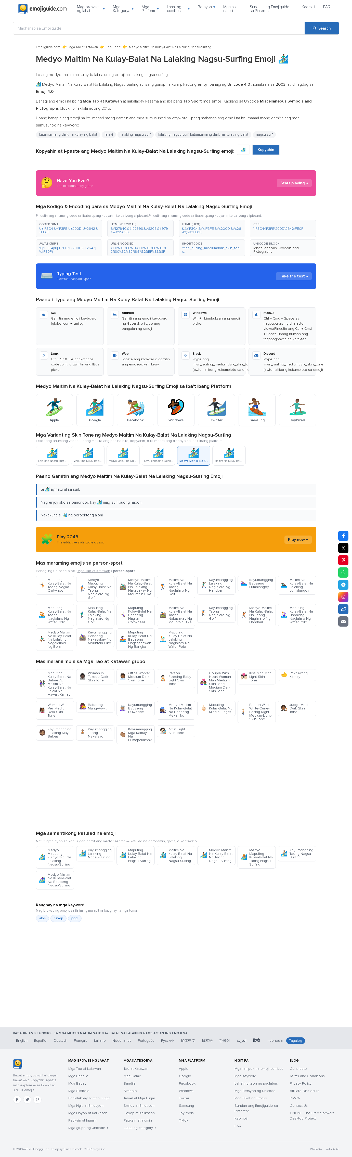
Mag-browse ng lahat (91, 9)
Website (316, 1149)
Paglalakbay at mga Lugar (89, 1098)
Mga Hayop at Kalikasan (87, 1113)
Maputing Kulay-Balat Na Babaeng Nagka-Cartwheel (135, 615)
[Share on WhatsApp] (343, 572)
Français (80, 1040)
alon (42, 918)
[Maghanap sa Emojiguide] (159, 28)
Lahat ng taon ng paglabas (256, 1083)
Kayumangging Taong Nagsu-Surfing (297, 853)
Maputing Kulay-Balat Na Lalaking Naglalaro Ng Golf (95, 615)
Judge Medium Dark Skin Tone (297, 708)
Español (40, 1040)
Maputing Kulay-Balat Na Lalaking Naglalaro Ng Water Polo (176, 639)
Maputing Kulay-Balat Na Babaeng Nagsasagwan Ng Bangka (135, 639)
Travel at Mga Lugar (139, 1098)
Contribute (298, 1068)
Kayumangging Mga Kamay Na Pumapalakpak (135, 734)
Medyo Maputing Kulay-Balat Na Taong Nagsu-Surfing (256, 857)
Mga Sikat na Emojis (250, 1098)
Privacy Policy (300, 1083)
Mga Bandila (78, 1076)
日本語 (207, 1040)
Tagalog (295, 1040)
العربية (241, 1040)
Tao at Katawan (136, 1068)
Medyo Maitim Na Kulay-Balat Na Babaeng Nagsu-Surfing (55, 879)
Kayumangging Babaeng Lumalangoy (256, 583)
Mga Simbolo (78, 1091)
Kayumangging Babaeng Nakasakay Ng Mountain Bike (95, 637)
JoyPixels (186, 1113)
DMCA (295, 1098)
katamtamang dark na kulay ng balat (68, 134)
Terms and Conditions (307, 1076)
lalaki (109, 134)
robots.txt (332, 1149)
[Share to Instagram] (343, 597)
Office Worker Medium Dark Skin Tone (134, 676)
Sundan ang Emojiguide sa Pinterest (269, 9)
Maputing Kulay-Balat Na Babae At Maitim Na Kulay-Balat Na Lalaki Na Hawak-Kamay (55, 684)
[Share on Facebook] (343, 536)
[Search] (322, 28)
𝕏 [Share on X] (343, 548)
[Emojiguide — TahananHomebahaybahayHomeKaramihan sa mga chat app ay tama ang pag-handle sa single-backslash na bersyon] (17, 1064)
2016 (105, 108)
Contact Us (299, 1105)
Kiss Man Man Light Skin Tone (255, 676)
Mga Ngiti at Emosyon (85, 1105)
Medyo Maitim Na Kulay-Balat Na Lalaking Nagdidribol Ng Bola (55, 639)
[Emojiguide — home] (43, 9)
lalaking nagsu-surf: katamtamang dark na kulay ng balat (203, 134)
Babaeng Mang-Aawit (93, 706)
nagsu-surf (264, 134)
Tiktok (183, 1120)
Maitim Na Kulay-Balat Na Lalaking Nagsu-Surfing (176, 855)
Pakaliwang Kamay (294, 675)
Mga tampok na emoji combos (258, 1068)
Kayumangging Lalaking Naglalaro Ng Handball (216, 585)
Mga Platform (150, 9)
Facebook (187, 1083)
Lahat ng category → (140, 1128)
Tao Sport (113, 47)
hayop (58, 918)
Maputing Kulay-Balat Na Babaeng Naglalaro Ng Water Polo (297, 615)
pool (74, 918)
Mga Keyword (245, 1076)
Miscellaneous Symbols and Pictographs (276, 250)
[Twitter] (27, 1100)
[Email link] (343, 621)
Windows (186, 1091)
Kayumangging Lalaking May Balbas (55, 733)
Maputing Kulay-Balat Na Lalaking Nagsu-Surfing (135, 855)
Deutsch (60, 1040)
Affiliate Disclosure (305, 1091)
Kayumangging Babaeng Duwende (135, 708)
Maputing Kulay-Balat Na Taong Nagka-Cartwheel (55, 585)
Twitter (184, 1098)
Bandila (130, 1083)
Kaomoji (308, 7)
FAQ (327, 7)
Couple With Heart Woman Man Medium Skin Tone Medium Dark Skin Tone (215, 682)
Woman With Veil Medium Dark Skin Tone (53, 710)
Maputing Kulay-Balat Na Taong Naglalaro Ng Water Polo (55, 615)
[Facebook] (17, 1100)
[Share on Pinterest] (343, 560)
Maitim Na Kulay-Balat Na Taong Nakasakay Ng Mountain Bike (176, 615)
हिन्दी (256, 1040)
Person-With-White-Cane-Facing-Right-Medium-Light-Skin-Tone (256, 712)
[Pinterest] (37, 1100)
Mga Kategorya (123, 9)
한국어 (224, 1040)
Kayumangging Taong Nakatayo (95, 733)
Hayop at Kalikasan (139, 1113)
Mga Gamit (132, 1076)
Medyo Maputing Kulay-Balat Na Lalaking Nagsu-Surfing (55, 857)
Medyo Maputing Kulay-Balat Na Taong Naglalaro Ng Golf (95, 589)
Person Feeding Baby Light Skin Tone (175, 678)
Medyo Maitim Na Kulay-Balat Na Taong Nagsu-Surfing (216, 855)
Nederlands (121, 1040)
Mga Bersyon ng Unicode (255, 1091)
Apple (183, 1068)
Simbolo (130, 1091)
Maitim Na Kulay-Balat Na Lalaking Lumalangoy (297, 585)
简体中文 (188, 1040)
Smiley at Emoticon (139, 1105)
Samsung (186, 1105)
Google (185, 1076)
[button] (69, 228)
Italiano (100, 1040)
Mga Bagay (77, 1083)
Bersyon (206, 7)
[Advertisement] (176, 787)
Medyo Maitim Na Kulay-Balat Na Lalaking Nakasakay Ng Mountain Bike (135, 587)
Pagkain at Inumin (82, 1120)
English (22, 1040)
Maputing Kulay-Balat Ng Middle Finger (216, 708)
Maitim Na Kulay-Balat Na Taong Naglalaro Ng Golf (176, 587)
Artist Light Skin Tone (172, 731)
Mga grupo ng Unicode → (88, 1128)
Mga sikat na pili (231, 9)
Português (146, 1040)
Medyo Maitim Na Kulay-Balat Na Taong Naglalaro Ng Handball (256, 615)
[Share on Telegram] (343, 585)
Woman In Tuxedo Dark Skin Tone (93, 676)
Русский (167, 1040)
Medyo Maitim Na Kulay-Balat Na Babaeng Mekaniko (176, 710)
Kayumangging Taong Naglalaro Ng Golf (216, 613)
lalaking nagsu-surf (136, 134)
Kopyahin (266, 149)
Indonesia (275, 1040)
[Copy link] (343, 609)
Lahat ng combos (178, 9)
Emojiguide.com (48, 47)
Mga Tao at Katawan (83, 47)
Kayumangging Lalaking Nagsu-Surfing (95, 853)
